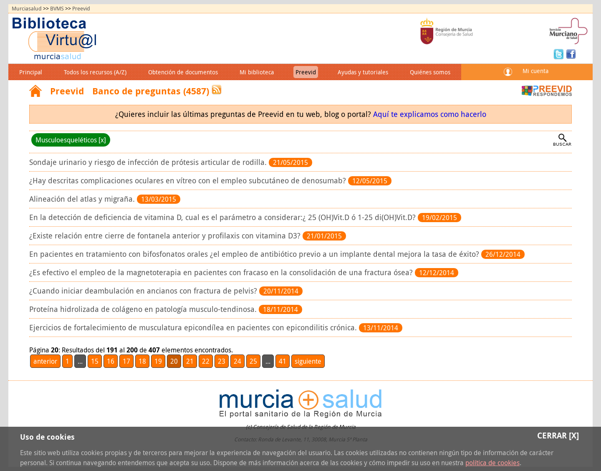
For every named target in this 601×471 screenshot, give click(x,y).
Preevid (81, 8)
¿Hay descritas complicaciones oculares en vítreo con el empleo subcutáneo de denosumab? (188, 180)
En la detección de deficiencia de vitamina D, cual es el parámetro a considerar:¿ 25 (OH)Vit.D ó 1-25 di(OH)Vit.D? (223, 217)
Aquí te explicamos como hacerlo (429, 114)
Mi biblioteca (257, 72)
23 (221, 361)
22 (206, 361)
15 (94, 361)
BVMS (57, 8)
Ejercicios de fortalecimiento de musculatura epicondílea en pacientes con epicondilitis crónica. (194, 327)
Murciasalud (27, 8)
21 (190, 361)
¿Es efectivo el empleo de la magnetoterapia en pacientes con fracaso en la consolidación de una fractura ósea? (222, 272)
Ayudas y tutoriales (363, 72)
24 (237, 361)
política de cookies (492, 462)
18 (142, 361)
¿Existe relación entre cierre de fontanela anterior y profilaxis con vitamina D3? (166, 236)
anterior (45, 361)
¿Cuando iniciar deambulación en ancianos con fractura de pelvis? (144, 291)
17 (126, 361)
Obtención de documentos (183, 72)
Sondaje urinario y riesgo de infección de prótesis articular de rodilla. (149, 162)
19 (158, 361)
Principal (30, 72)
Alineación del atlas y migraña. (83, 199)
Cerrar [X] (558, 435)
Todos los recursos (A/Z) (95, 72)
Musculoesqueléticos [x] (70, 139)
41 (282, 361)
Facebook (571, 53)
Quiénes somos (430, 72)
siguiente (308, 361)
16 (110, 361)
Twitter (559, 53)
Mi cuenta (535, 71)
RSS (217, 89)
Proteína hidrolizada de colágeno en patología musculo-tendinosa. (144, 309)
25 (253, 361)
